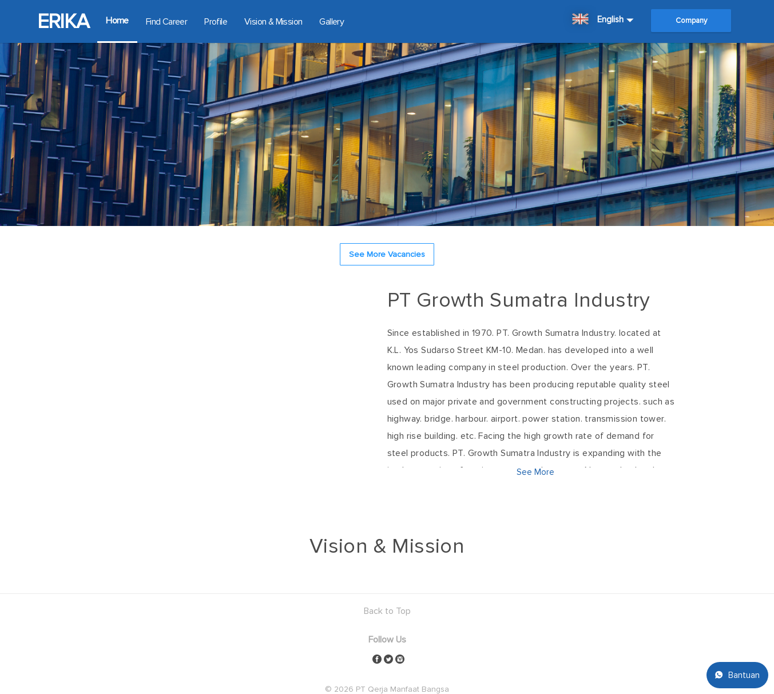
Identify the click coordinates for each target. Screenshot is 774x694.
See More (535, 472)
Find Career (166, 21)
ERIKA (63, 21)
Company (691, 20)
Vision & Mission (273, 21)
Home (117, 20)
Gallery (331, 21)
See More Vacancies (387, 254)
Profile (215, 21)
